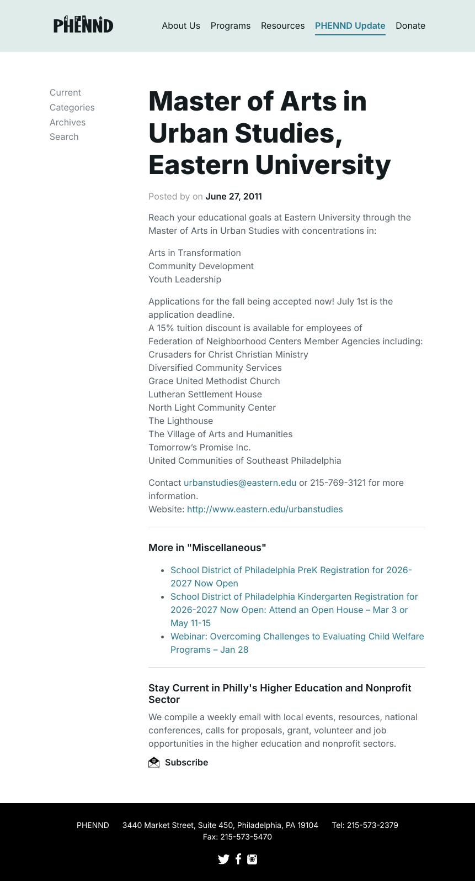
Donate (410, 25)
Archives (68, 122)
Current (65, 92)
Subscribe (178, 762)
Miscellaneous (226, 548)
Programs (231, 25)
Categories (72, 107)
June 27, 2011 (233, 196)
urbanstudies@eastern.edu (240, 482)
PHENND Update (350, 25)
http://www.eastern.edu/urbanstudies (265, 509)
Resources (283, 25)
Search (64, 136)
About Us (181, 25)
